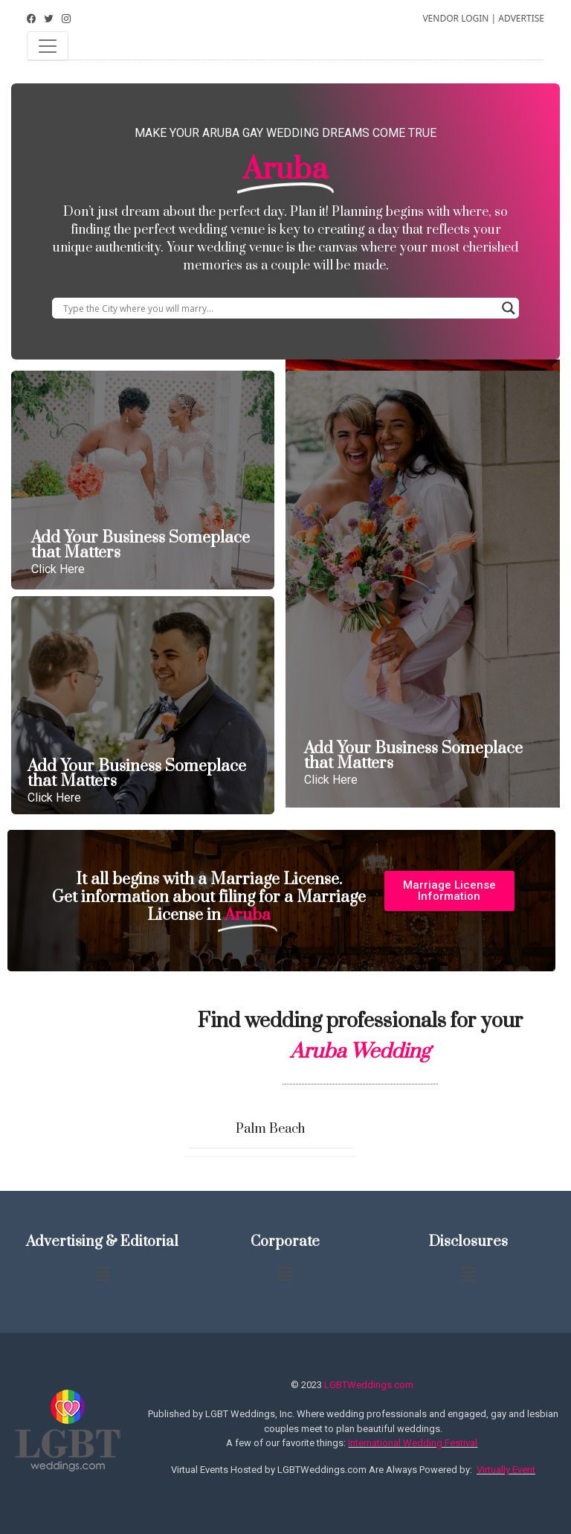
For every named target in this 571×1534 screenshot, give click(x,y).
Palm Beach (270, 1129)
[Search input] (278, 308)
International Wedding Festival (412, 1442)
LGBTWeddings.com (368, 1384)
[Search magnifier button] (508, 308)
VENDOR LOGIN (455, 18)
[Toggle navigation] (47, 46)
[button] (449, 891)
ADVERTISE (521, 18)
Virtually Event (506, 1469)
